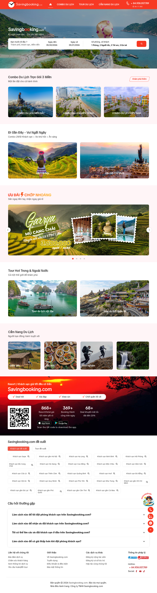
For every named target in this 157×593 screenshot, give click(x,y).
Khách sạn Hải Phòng (136, 456)
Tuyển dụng (52, 560)
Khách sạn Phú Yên (78, 481)
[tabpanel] (78, 230)
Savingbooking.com (78, 583)
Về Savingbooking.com (57, 557)
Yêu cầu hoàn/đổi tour (18, 567)
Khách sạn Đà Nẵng (136, 473)
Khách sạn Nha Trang (107, 481)
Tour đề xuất (40, 449)
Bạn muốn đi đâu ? (19, 42)
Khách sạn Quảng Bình (78, 473)
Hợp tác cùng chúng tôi (96, 564)
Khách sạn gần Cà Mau (107, 490)
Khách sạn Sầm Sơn (136, 464)
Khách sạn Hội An (21, 481)
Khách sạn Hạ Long (78, 456)
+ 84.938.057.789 (140, 3)
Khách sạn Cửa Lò (21, 473)
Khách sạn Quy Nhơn (50, 481)
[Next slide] (149, 229)
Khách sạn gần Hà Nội (49, 456)
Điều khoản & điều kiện (57, 564)
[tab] (73, 258)
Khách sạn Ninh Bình (107, 456)
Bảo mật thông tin (55, 567)
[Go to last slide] (8, 229)
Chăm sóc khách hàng (18, 560)
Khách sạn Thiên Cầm (49, 473)
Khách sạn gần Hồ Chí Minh (136, 482)
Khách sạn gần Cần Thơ (78, 490)
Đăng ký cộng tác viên (96, 557)
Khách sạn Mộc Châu (107, 464)
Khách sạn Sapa (21, 456)
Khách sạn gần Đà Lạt (21, 490)
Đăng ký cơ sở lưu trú (95, 560)
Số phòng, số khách (100, 42)
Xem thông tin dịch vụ (18, 564)
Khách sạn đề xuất (18, 449)
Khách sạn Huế (107, 473)
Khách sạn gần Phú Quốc (50, 491)
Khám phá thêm (139, 79)
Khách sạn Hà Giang (50, 464)
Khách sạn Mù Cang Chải (21, 465)
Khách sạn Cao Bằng (78, 464)
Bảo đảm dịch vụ (15, 557)
